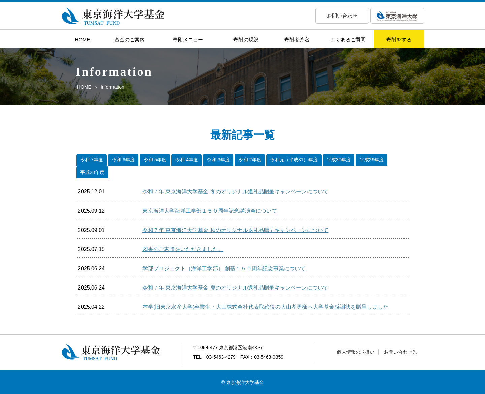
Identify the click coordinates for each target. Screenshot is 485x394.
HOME (82, 39)
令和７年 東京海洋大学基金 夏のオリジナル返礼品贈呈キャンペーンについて (235, 288)
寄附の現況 (246, 39)
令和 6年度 (123, 159)
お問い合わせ (342, 16)
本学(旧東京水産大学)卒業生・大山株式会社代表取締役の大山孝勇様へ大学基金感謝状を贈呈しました (265, 307)
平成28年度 (92, 172)
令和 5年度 (154, 159)
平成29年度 (372, 159)
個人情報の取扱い (356, 352)
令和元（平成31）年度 (294, 159)
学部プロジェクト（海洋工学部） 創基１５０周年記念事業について (223, 268)
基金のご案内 (130, 39)
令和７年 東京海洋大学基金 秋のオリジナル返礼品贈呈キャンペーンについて (235, 230)
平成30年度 (339, 159)
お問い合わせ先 (400, 352)
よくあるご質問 (348, 39)
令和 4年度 (186, 159)
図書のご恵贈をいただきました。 (182, 249)
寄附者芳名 (297, 39)
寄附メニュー (188, 39)
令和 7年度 (91, 159)
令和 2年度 (249, 159)
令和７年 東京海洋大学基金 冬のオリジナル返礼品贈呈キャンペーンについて (235, 191)
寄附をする (399, 39)
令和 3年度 (218, 159)
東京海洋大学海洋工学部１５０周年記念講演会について (209, 211)
